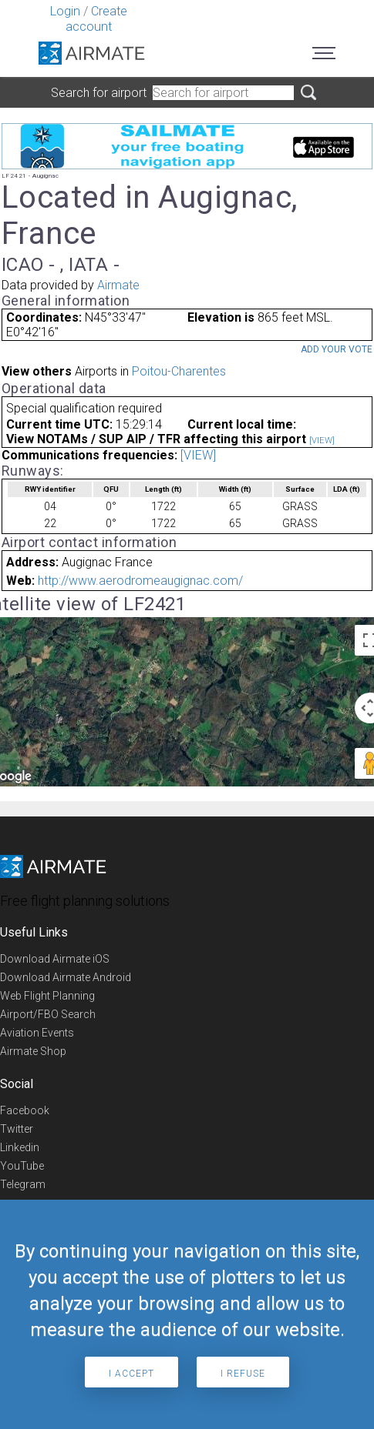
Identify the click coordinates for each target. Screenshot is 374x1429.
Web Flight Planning (47, 996)
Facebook (24, 1110)
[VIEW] (322, 441)
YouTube (22, 1166)
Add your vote (336, 349)
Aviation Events (37, 1033)
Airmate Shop (33, 1051)
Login (65, 11)
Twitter (16, 1129)
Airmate (118, 285)
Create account (96, 19)
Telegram (22, 1184)
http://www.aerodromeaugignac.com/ (140, 580)
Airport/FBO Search (48, 1014)
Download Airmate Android (65, 977)
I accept (131, 1373)
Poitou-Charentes (179, 371)
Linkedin (19, 1147)
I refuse (243, 1373)
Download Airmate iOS (55, 959)
